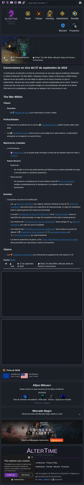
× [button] (32, 457)
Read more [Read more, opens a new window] (19, 471)
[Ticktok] (24, 3)
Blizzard (57, 467)
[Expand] (79, 414)
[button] (18, 479)
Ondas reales (47, 239)
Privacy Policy (51, 463)
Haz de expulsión (67, 181)
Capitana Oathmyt (62, 214)
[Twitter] (7, 3)
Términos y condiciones (36, 463)
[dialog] (18, 469)
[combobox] (29, 457)
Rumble (49, 467)
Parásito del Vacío (22, 113)
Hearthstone (40, 467)
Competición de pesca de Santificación (34, 214)
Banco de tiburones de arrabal (66, 239)
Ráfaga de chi (18, 153)
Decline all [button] (25, 475)
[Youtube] (11, 3)
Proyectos (65, 467)
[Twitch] (3, 3)
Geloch (47, 479)
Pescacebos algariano (21, 235)
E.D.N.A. (13, 156)
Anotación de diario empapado (33, 232)
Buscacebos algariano (58, 232)
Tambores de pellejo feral (22, 255)
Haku (40, 479)
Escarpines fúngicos (49, 125)
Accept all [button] (11, 475)
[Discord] (19, 3)
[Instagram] (15, 3)
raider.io (47, 403)
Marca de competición (25, 204)
